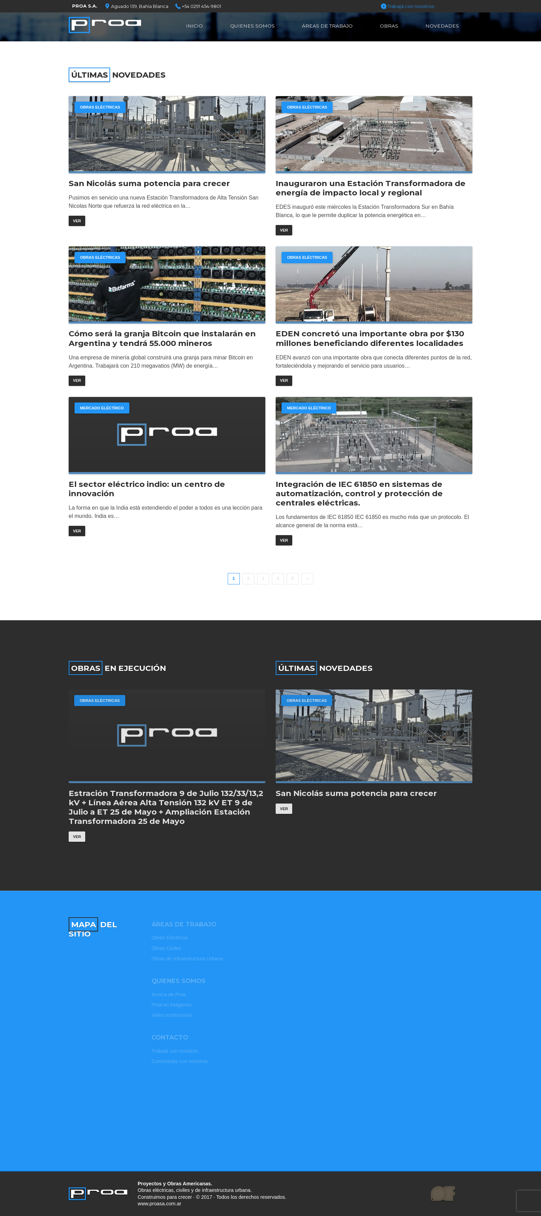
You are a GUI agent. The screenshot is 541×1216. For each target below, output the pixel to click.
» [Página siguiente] (307, 578)
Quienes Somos (252, 26)
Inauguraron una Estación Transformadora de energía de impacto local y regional (370, 188)
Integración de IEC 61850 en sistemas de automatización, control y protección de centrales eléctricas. (359, 494)
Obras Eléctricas (100, 107)
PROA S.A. (84, 6)
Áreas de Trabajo (327, 26)
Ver (77, 221)
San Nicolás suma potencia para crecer (149, 183)
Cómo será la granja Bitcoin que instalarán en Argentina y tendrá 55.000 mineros (162, 338)
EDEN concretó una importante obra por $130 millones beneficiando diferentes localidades (370, 338)
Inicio (194, 26)
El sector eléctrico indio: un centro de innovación (147, 489)
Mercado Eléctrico (102, 408)
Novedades (442, 26)
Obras (389, 26)
